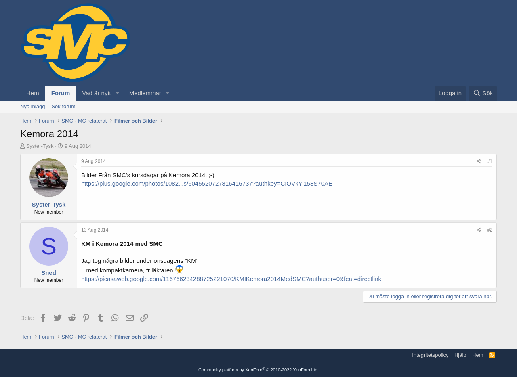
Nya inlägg (32, 106)
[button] (117, 93)
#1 (489, 161)
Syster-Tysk (40, 146)
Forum (60, 93)
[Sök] (483, 93)
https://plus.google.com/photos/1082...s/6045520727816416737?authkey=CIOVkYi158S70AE (206, 183)
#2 (489, 230)
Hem (32, 93)
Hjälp (460, 355)
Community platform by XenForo (258, 369)
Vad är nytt (96, 93)
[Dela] (479, 161)
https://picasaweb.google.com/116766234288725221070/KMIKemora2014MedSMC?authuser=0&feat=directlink (231, 278)
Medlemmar (145, 93)
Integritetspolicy (430, 355)
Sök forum (63, 106)
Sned (48, 272)
